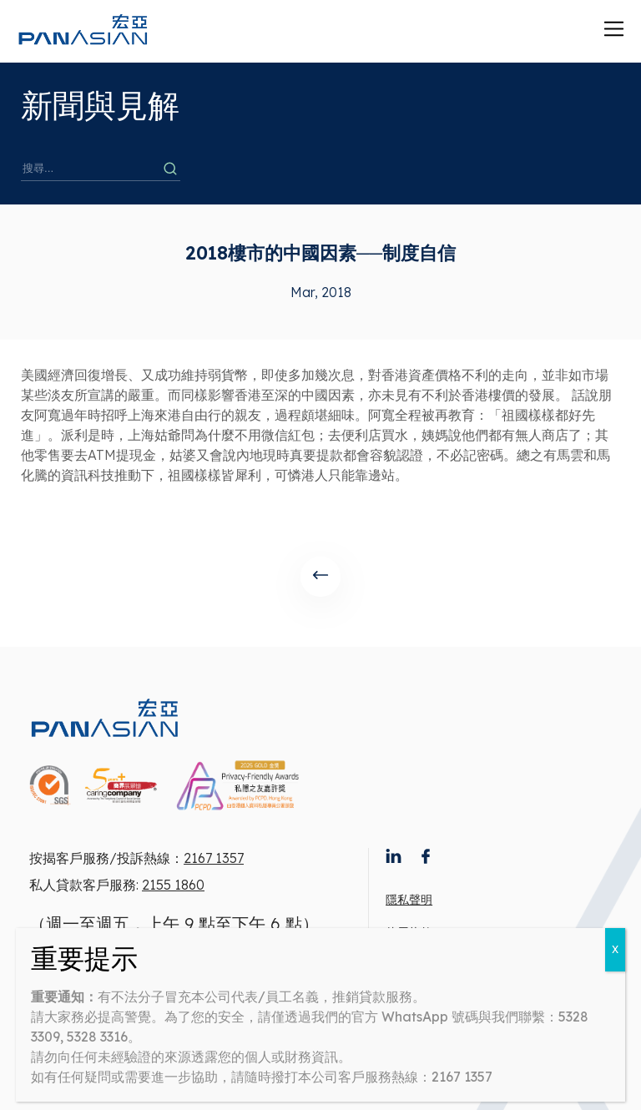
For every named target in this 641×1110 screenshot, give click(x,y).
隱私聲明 (409, 899)
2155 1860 (173, 884)
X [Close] (615, 949)
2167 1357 (214, 858)
